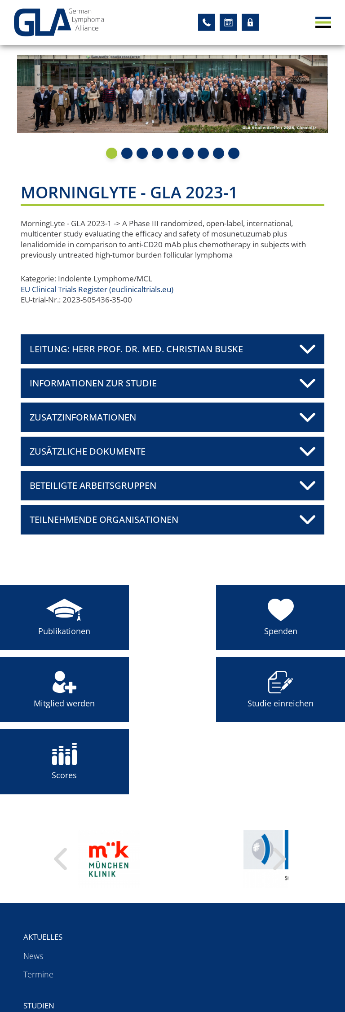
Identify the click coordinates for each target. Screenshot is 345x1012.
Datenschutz (254, 966)
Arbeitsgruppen (57, 951)
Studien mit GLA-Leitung (169, 901)
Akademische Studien (164, 882)
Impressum (249, 981)
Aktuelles (44, 863)
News (33, 882)
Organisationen (254, 901)
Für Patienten (53, 981)
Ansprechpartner (257, 882)
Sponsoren (246, 919)
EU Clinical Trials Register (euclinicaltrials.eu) (105, 290)
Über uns (246, 863)
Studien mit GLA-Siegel (166, 919)
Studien (142, 863)
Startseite (248, 951)
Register (41, 966)
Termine (38, 901)
